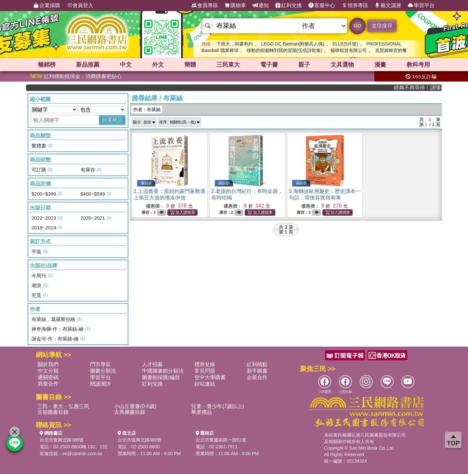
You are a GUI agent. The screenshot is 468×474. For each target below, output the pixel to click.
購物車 (235, 5)
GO (357, 25)
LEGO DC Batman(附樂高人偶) (292, 43)
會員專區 (204, 5)
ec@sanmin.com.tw (82, 453)
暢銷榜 (47, 64)
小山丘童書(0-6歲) (135, 406)
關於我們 (48, 364)
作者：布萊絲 (147, 109)
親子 (304, 64)
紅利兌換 (288, 5)
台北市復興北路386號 (62, 439)
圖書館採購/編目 (161, 377)
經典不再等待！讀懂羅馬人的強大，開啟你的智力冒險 (421, 87)
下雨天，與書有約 (234, 43)
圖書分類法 (103, 371)
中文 (126, 64)
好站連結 (204, 384)
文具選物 (342, 64)
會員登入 (80, 5)
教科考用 (418, 64)
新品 (87, 64)
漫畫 (380, 64)
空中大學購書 (210, 377)
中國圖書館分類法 (163, 371)
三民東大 (228, 64)
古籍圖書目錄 (53, 412)
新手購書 (257, 371)
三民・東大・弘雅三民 (63, 406)
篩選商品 (112, 120)
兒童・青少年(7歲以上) (217, 406)
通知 (261, 5)
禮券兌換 (204, 364)
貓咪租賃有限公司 (349, 50)
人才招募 (152, 364)
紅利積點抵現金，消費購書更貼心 (76, 76)
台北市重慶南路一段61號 (221, 439)
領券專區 (355, 5)
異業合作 (48, 384)
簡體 (190, 64)
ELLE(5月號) (345, 43)
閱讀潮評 (100, 384)
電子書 (269, 64)
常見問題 (204, 371)
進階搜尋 (381, 26)
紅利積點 (257, 364)
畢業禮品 (201, 412)
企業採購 (46, 5)
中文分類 (48, 371)
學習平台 (421, 5)
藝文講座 (388, 5)
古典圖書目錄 (129, 412)
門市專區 (100, 364)
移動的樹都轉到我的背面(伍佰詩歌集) (284, 50)
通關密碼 (48, 377)
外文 (158, 64)
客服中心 (321, 5)
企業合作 (257, 377)
